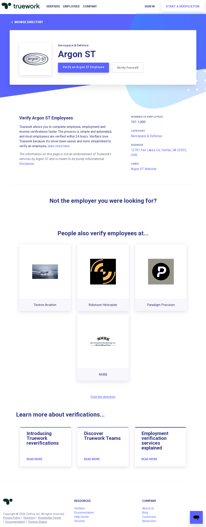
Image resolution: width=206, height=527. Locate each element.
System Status (37, 521)
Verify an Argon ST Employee (83, 67)
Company (90, 6)
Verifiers (53, 6)
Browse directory (26, 22)
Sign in (150, 6)
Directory (29, 517)
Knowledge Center (49, 517)
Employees (71, 6)
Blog (145, 512)
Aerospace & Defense (146, 136)
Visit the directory (103, 397)
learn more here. (59, 146)
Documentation (15, 521)
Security (79, 521)
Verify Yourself (128, 67)
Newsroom (149, 521)
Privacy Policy (12, 517)
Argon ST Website (144, 169)
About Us (148, 508)
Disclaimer (26, 164)
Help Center (81, 516)
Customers (149, 516)
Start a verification (183, 6)
